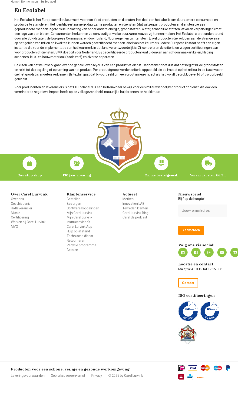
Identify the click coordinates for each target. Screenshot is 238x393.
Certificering (20, 217)
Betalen (72, 250)
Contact (188, 283)
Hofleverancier (21, 208)
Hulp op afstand (78, 231)
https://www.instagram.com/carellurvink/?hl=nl (209, 252)
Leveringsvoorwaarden (28, 375)
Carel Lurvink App (79, 226)
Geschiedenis (20, 203)
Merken (128, 199)
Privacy (96, 375)
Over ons (17, 199)
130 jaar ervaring (77, 175)
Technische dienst (80, 236)
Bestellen (73, 199)
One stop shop (29, 175)
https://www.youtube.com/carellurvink (222, 252)
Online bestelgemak (161, 175)
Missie (15, 213)
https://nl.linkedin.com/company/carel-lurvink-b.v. (183, 252)
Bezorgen (74, 203)
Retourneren (76, 240)
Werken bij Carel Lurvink (28, 222)
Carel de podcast (134, 217)
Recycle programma (81, 245)
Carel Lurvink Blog (135, 213)
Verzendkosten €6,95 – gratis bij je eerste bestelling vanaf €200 (208, 175)
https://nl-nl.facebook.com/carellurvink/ (196, 252)
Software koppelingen (83, 208)
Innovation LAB (133, 203)
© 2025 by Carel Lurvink (125, 375)
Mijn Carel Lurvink (79, 213)
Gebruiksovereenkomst (68, 375)
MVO (14, 226)
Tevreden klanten (135, 208)
